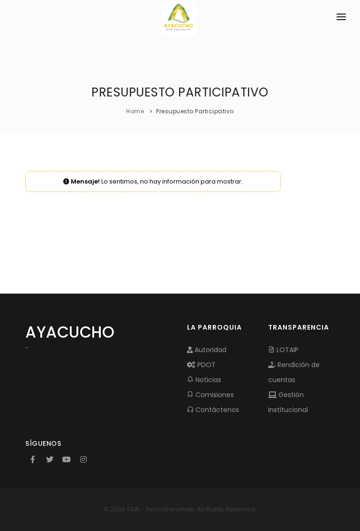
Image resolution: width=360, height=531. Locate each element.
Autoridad (206, 349)
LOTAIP (283, 349)
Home (135, 111)
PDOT (201, 364)
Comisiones (210, 394)
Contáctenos (213, 409)
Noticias (204, 379)
